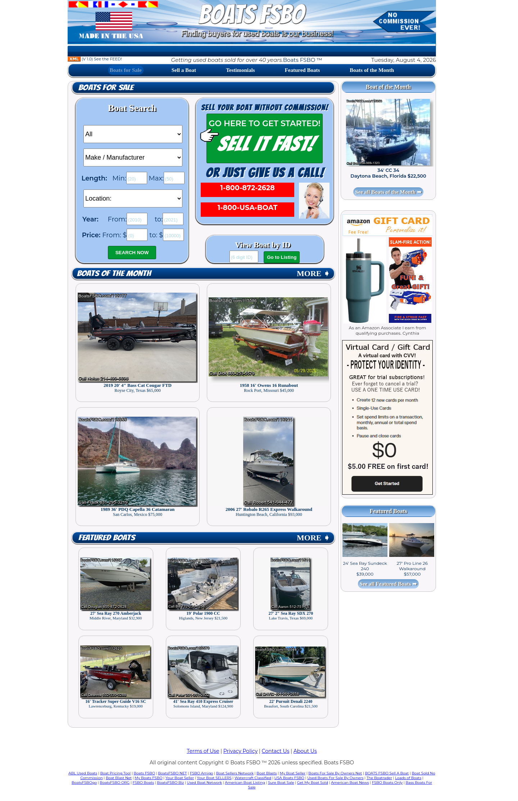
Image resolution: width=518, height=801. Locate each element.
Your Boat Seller (179, 777)
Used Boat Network (204, 782)
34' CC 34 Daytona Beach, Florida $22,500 (388, 173)
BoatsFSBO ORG (115, 782)
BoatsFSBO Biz (170, 782)
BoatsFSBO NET (172, 773)
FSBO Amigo (201, 773)
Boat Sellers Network (234, 773)
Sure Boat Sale (281, 782)
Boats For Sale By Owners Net (335, 773)
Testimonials (240, 70)
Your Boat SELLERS (214, 777)
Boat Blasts (266, 773)
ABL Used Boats (82, 773)
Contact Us (276, 751)
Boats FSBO (144, 773)
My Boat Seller (293, 773)
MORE (313, 273)
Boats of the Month (372, 70)
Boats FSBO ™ (302, 59)
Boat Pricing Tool (115, 773)
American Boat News (350, 782)
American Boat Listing (245, 782)
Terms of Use (203, 751)
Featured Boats (302, 70)
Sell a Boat (184, 70)
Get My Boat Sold (312, 782)
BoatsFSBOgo (84, 782)
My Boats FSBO (148, 777)
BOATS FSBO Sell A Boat (387, 773)
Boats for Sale (126, 70)
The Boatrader (379, 777)
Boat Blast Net (119, 777)
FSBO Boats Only (387, 782)
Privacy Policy (240, 751)
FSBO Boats (143, 782)
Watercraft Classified (253, 777)
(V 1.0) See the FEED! (95, 58)
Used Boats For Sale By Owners (335, 777)
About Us (305, 751)
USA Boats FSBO (289, 777)
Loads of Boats (408, 777)
